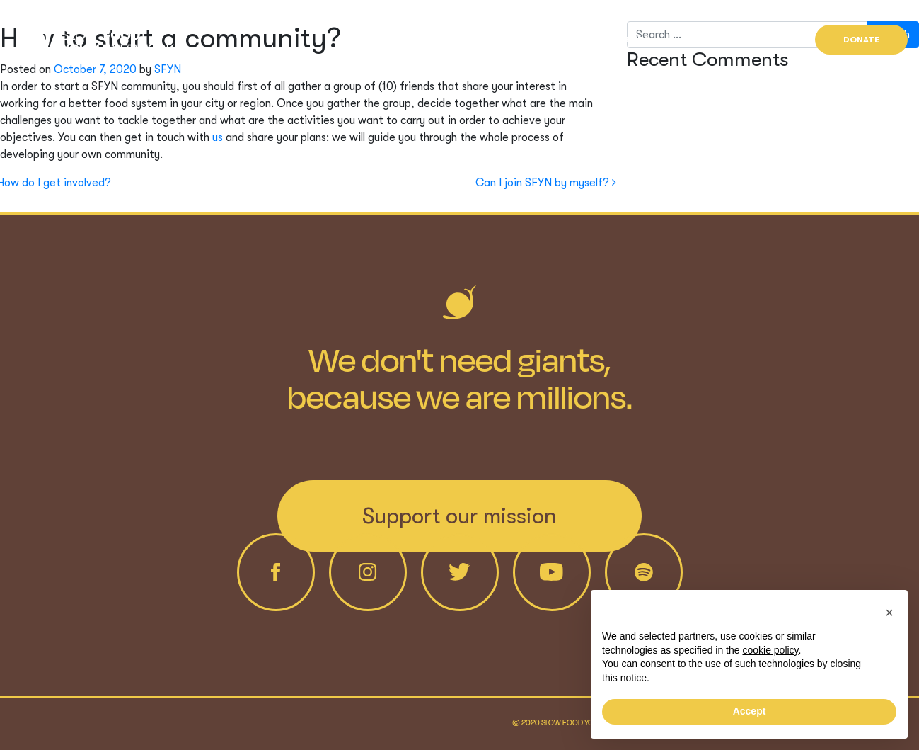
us (217, 137)
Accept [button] (749, 711)
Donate (861, 40)
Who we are (538, 40)
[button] (889, 612)
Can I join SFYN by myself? (545, 182)
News (697, 40)
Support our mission (459, 516)
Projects (625, 40)
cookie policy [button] (770, 650)
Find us (763, 40)
